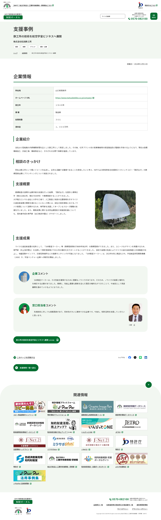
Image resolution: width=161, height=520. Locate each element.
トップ (15, 53)
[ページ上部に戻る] (148, 384)
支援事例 (24, 53)
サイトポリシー (122, 509)
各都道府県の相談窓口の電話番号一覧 (119, 505)
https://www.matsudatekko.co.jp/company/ (75, 98)
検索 (123, 16)
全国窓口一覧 (98, 505)
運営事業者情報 (142, 505)
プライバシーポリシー (140, 509)
